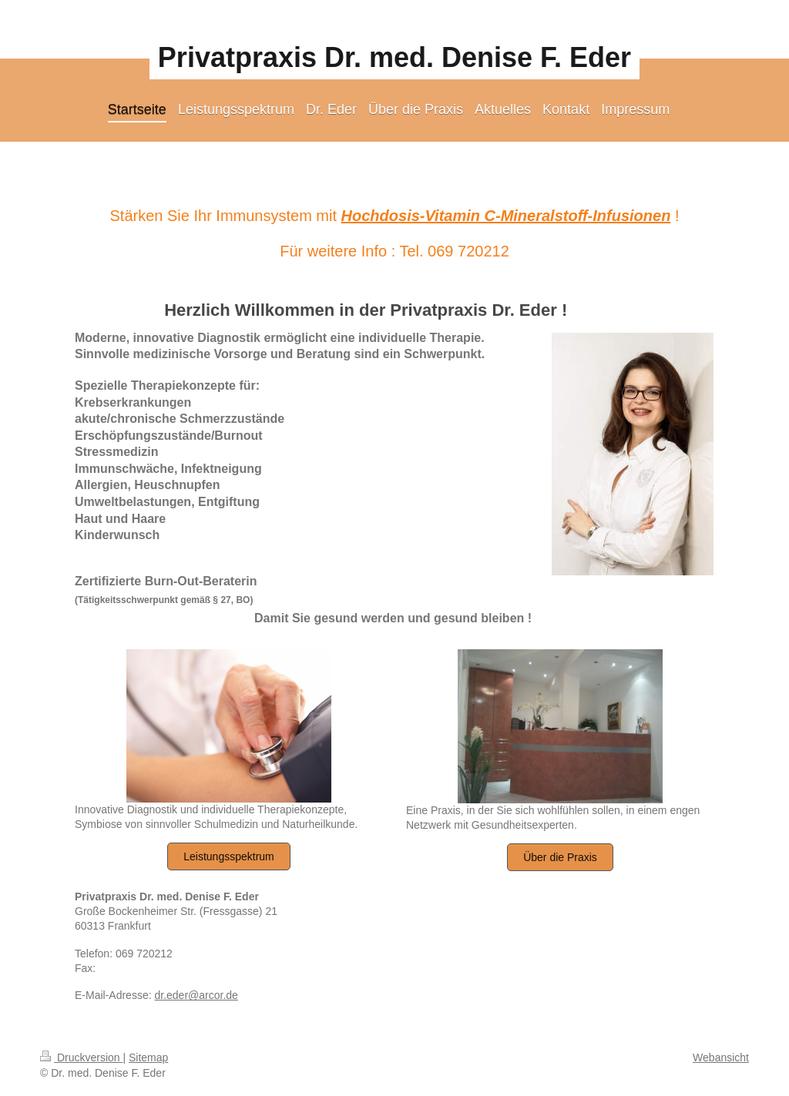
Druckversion (81, 1057)
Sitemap (148, 1057)
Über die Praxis (560, 857)
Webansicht (721, 1057)
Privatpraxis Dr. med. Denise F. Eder (394, 57)
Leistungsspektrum (228, 856)
